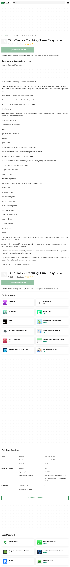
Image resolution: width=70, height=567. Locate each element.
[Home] (2, 36)
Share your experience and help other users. (45, 55)
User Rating (25, 44)
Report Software (35, 498)
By (10, 44)
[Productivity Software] (15, 36)
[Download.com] (6, 3)
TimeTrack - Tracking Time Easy (35, 40)
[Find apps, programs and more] (39, 2)
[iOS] (7, 36)
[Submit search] (14, 2)
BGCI (30, 61)
